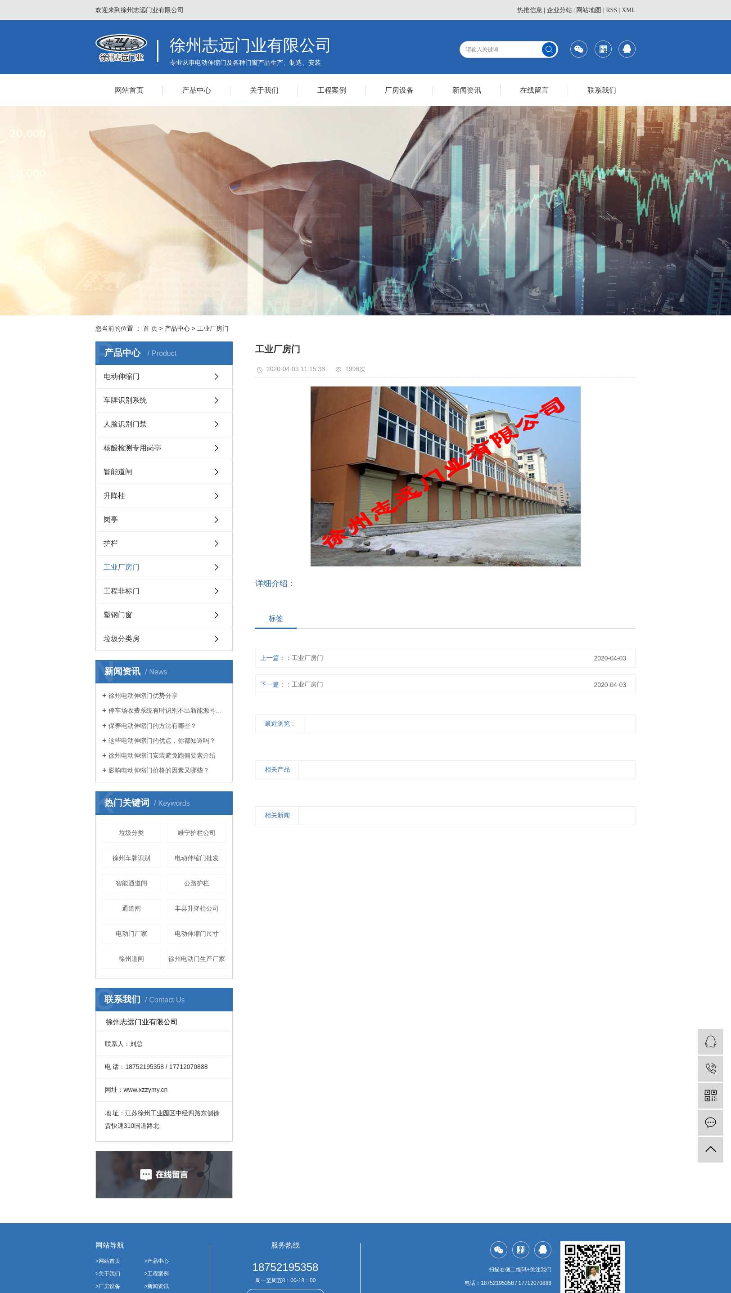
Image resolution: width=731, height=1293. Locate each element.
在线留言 (534, 90)
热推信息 (529, 10)
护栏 (111, 543)
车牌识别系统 (125, 400)
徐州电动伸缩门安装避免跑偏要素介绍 (162, 755)
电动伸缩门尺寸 (197, 933)
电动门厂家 (131, 933)
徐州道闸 (131, 958)
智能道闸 (118, 472)
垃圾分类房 (122, 638)
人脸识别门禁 (125, 424)
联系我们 (601, 90)
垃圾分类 (131, 832)
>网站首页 (107, 1261)
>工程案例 (156, 1274)
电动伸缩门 (122, 376)
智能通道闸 (131, 883)
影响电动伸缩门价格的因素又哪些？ (158, 770)
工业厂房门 (213, 328)
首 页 (150, 328)
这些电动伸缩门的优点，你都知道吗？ (162, 740)
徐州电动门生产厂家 (196, 958)
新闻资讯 (466, 90)
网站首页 (129, 90)
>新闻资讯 (156, 1286)
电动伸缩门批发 (197, 858)
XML (629, 10)
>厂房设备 (107, 1286)
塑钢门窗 (118, 615)
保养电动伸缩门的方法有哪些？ (152, 725)
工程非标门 (122, 591)
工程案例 (331, 90)
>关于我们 (107, 1274)
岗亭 (111, 519)
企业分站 (559, 10)
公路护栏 (196, 883)
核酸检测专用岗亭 (132, 448)
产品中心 (196, 90)
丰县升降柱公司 (197, 908)
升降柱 (114, 495)
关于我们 (264, 90)
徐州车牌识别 (131, 858)
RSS (611, 10)
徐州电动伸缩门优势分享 (143, 695)
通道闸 (131, 908)
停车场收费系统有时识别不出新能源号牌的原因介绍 (167, 710)
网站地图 (588, 10)
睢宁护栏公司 (197, 832)
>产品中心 (156, 1261)
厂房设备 (399, 90)
